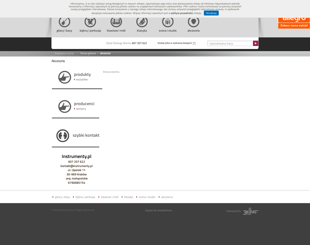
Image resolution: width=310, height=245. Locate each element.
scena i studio (147, 197)
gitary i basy (62, 197)
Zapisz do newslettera (158, 210)
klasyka (128, 197)
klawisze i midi (109, 197)
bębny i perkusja (85, 197)
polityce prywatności (182, 13)
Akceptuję (211, 13)
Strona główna (88, 53)
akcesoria (167, 197)
